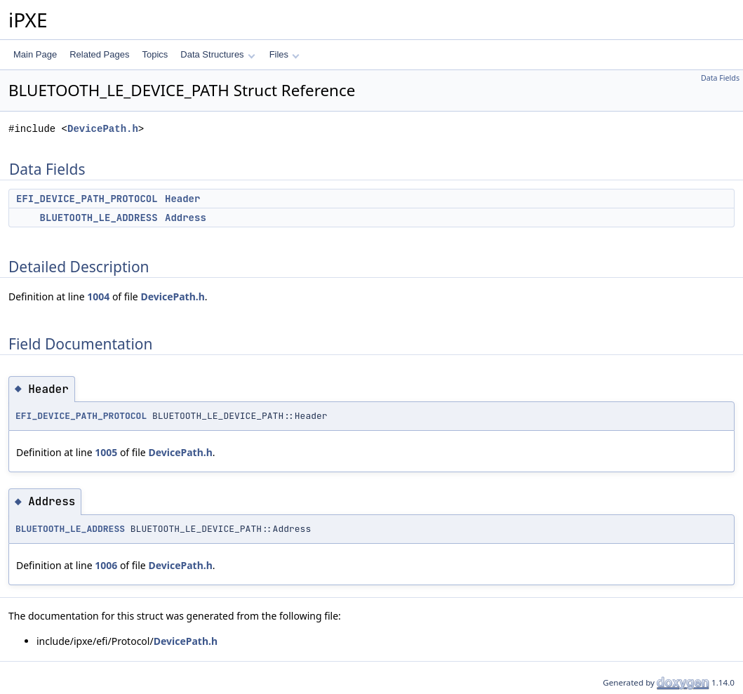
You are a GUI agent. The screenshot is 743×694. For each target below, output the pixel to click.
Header (182, 198)
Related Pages (99, 54)
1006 (106, 565)
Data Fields (720, 78)
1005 (106, 452)
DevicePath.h (102, 128)
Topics (155, 54)
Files (284, 54)
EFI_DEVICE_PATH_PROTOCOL (87, 198)
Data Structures (217, 54)
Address (185, 217)
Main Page (35, 54)
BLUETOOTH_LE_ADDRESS (99, 217)
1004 (98, 296)
